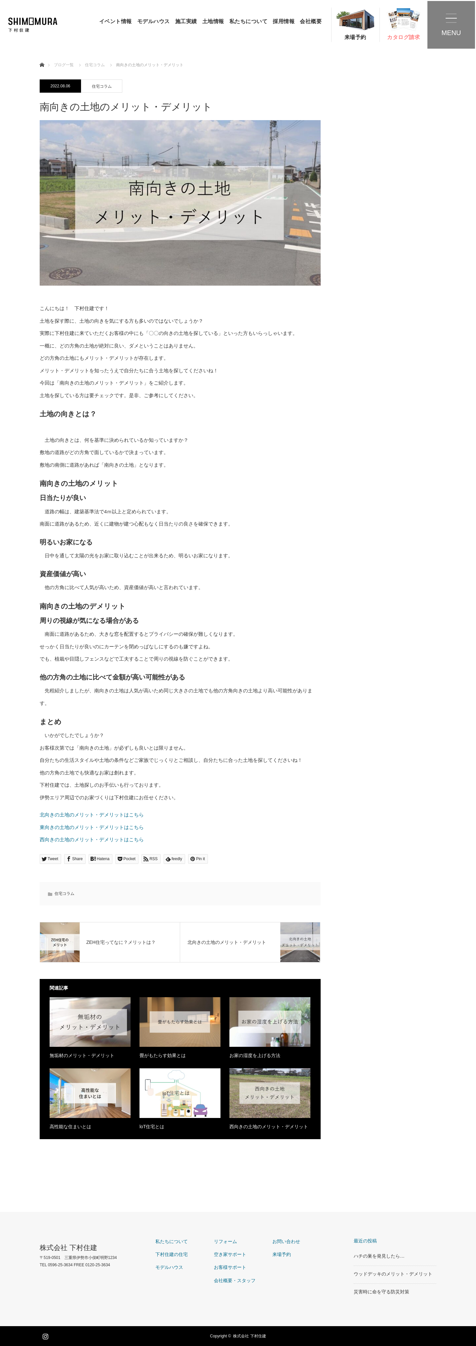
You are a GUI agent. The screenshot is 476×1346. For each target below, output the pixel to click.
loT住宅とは (151, 1126)
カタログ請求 (403, 37)
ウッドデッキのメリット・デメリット (393, 1273)
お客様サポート (230, 1267)
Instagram (45, 1335)
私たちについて (248, 21)
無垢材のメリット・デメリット (82, 1055)
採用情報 (284, 21)
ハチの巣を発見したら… (379, 1256)
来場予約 (355, 37)
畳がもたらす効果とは (162, 1055)
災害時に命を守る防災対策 (381, 1291)
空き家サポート (230, 1254)
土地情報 (213, 21)
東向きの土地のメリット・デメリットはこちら (92, 827)
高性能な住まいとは (70, 1126)
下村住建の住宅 (171, 1254)
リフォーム (225, 1241)
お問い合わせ (286, 1241)
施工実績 (186, 21)
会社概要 (311, 21)
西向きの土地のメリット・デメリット (268, 1126)
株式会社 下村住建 (68, 1247)
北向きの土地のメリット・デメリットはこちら (92, 814)
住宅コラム (102, 86)
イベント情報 (115, 21)
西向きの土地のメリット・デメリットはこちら (92, 839)
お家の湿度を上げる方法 (254, 1055)
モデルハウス (153, 21)
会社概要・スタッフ (235, 1280)
